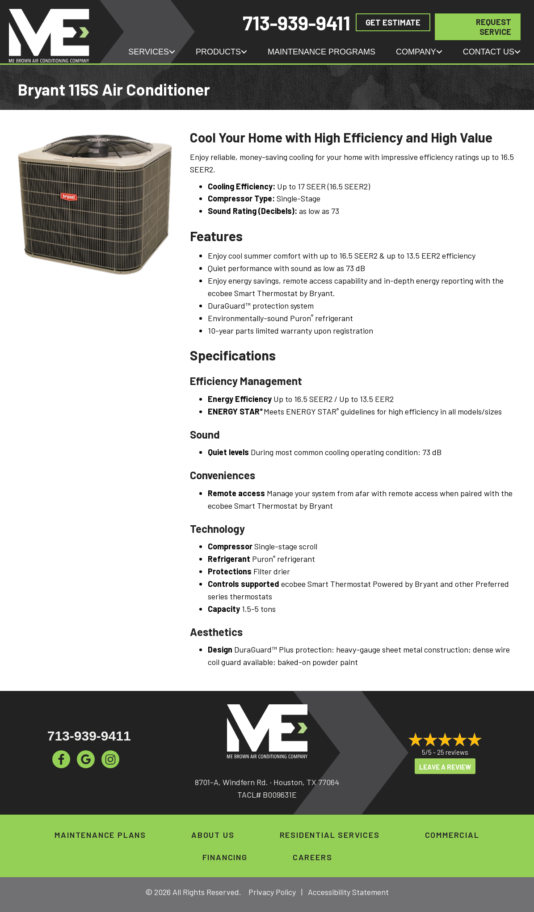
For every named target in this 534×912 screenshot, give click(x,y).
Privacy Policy (272, 892)
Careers (312, 857)
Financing (225, 857)
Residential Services (330, 835)
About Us (212, 835)
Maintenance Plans (100, 835)
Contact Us (488, 51)
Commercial (452, 835)
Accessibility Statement (348, 892)
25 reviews (452, 752)
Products (218, 51)
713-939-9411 (296, 22)
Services (148, 51)
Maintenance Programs (321, 51)
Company (416, 51)
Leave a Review (445, 767)
